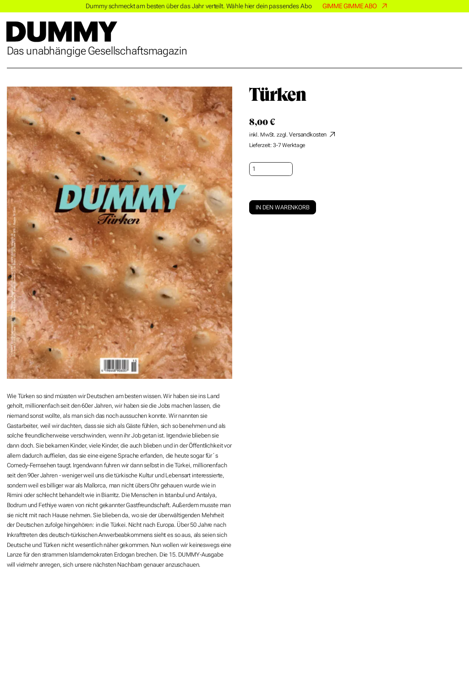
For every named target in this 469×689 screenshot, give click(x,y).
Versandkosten (308, 134)
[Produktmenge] (271, 169)
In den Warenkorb (283, 207)
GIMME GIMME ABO (349, 6)
